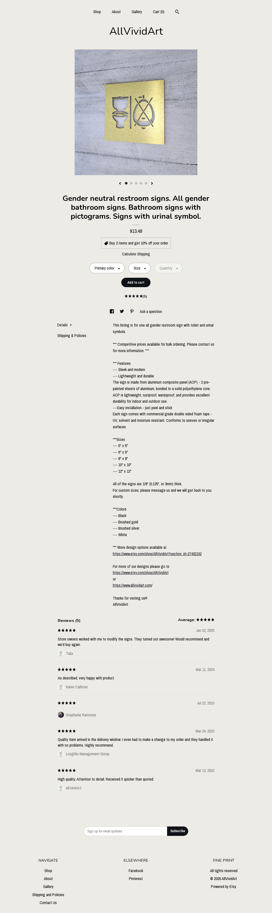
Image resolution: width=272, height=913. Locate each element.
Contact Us (48, 902)
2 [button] (131, 183)
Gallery (137, 11)
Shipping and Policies (48, 894)
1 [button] (126, 183)
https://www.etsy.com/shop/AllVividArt (141, 572)
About (116, 11)
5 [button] (146, 183)
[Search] (177, 12)
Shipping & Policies (71, 335)
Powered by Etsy (223, 886)
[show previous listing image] (120, 183)
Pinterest (136, 878)
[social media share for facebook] (112, 311)
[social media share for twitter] (122, 311)
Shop (97, 11)
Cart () (158, 11)
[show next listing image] (152, 183)
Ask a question (151, 311)
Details (64, 325)
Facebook (136, 870)
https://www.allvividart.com (132, 585)
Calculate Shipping (136, 254)
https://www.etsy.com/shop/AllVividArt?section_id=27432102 (157, 553)
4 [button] (141, 183)
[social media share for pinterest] (132, 311)
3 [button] (136, 183)
